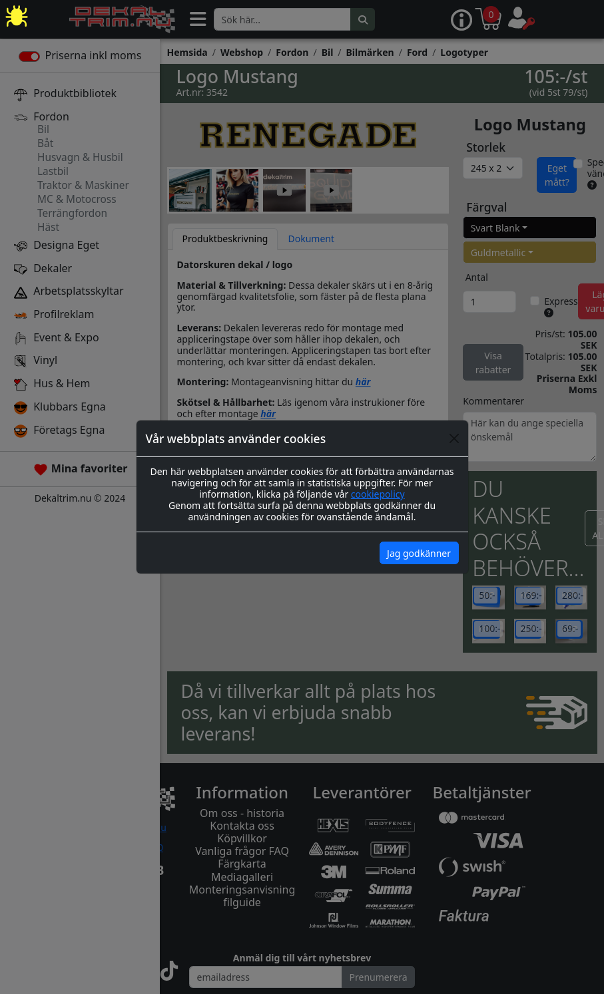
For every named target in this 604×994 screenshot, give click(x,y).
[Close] (454, 438)
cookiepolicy (378, 494)
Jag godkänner (419, 553)
